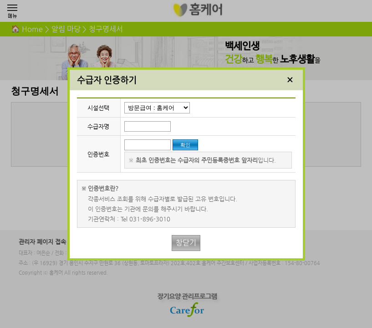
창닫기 (186, 242)
